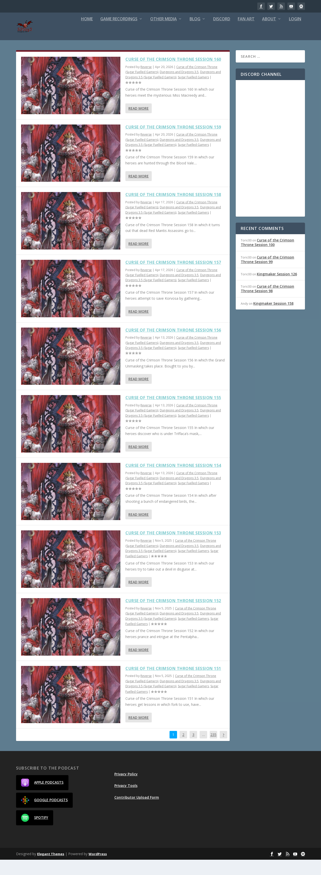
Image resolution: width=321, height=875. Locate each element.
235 (213, 749)
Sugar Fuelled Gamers (193, 92)
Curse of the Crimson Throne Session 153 (173, 548)
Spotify (34, 833)
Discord (221, 34)
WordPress (98, 869)
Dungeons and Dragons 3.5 (179, 87)
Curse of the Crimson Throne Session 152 (173, 616)
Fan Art (246, 34)
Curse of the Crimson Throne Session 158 (173, 210)
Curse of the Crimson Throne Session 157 (173, 277)
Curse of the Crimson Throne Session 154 (173, 480)
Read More (138, 123)
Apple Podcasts (42, 798)
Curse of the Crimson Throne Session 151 (173, 683)
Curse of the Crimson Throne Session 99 (267, 274)
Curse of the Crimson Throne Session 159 (173, 142)
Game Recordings (118, 34)
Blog (195, 34)
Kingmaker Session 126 (277, 289)
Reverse (146, 82)
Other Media (163, 34)
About (269, 34)
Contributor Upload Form (136, 812)
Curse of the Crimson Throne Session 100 (267, 257)
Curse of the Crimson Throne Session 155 (173, 413)
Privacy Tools (125, 800)
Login (295, 34)
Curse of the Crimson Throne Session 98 (267, 303)
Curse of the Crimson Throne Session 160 (173, 74)
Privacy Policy (126, 789)
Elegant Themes (50, 869)
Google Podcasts (44, 815)
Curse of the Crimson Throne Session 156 (173, 345)
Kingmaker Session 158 (273, 318)
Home (87, 34)
